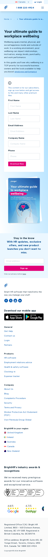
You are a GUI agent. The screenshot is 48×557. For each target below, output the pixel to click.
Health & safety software (16, 367)
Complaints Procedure (15, 398)
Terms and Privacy (13, 407)
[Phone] (24, 156)
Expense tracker (12, 376)
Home (6, 19)
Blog (6, 393)
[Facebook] (6, 301)
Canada (22, 2)
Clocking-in (9, 371)
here (24, 274)
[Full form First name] (24, 106)
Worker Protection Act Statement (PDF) (20, 413)
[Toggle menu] (42, 8)
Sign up (24, 268)
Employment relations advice (18, 362)
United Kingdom (15, 432)
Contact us (9, 336)
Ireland (10, 437)
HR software (10, 358)
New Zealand (13, 451)
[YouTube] (15, 301)
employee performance (26, 71)
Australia (11, 442)
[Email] (24, 261)
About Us (8, 389)
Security (8, 403)
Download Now (17, 164)
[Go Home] (6, 7)
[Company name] (24, 144)
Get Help (8, 331)
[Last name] (24, 119)
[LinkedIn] (20, 301)
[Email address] (24, 131)
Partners (8, 345)
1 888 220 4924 (25, 7)
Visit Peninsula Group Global (17, 420)
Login (38, 2)
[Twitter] (11, 301)
